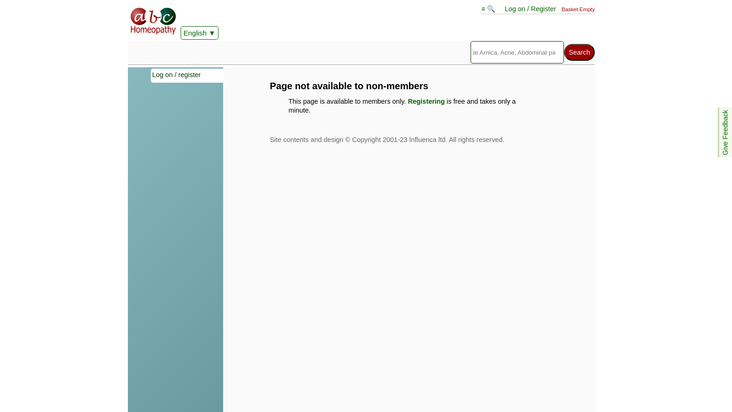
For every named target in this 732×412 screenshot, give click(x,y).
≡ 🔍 (489, 9)
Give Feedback (725, 132)
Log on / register (176, 74)
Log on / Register (530, 9)
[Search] (517, 52)
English (195, 33)
